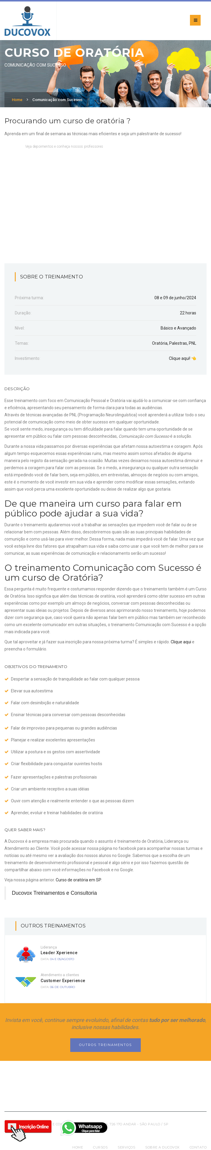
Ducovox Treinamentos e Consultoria (54, 893)
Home (17, 99)
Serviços (126, 1147)
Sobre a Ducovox (162, 1147)
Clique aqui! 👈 (182, 358)
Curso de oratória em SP (78, 880)
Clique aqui (181, 641)
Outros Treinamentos (105, 1045)
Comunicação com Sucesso (57, 99)
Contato (198, 1147)
